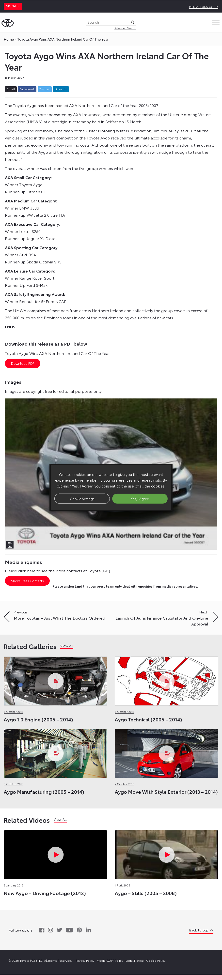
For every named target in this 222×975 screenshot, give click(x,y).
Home (9, 39)
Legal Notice (135, 961)
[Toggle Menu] (216, 22)
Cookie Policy (155, 961)
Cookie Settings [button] (82, 498)
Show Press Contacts (27, 581)
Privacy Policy (85, 961)
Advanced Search (125, 28)
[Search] (111, 22)
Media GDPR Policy (110, 961)
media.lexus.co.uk (203, 6)
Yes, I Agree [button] (140, 498)
